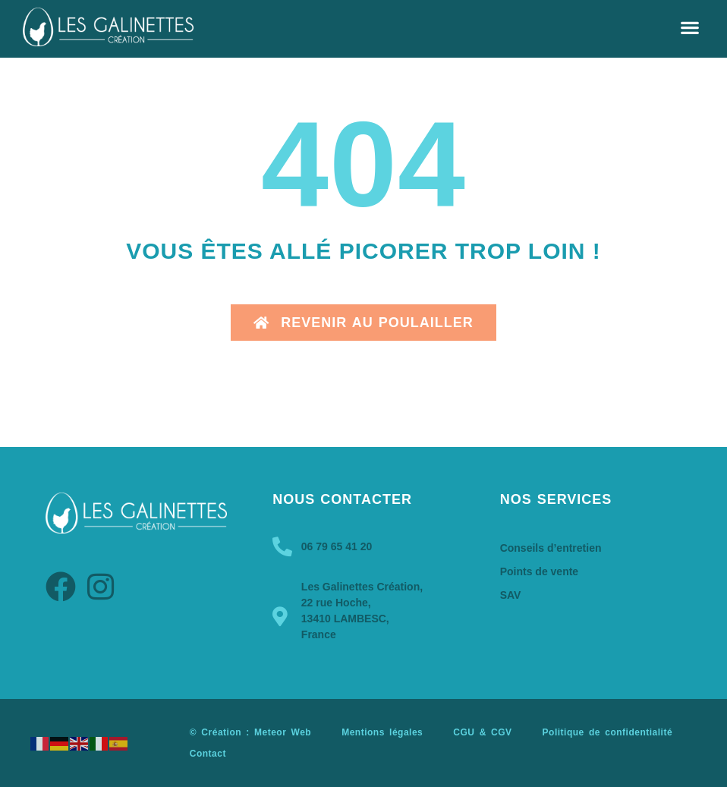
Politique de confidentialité (607, 732)
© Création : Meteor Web (250, 732)
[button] (689, 27)
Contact (208, 753)
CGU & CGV (482, 732)
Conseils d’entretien (551, 548)
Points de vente (539, 571)
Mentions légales (382, 732)
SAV (510, 595)
